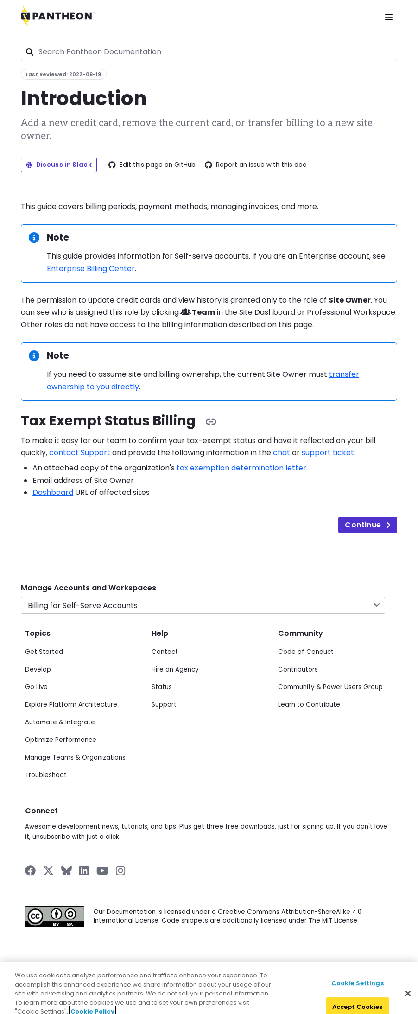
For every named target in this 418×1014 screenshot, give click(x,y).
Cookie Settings (357, 998)
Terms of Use (295, 964)
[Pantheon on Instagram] (121, 870)
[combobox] (209, 52)
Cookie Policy (249, 964)
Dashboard (52, 492)
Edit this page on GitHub (152, 165)
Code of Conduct (306, 651)
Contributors (298, 669)
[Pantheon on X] (48, 870)
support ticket (328, 452)
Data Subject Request (192, 964)
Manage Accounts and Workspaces (88, 588)
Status (162, 687)
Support (164, 704)
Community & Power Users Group (330, 687)
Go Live (36, 687)
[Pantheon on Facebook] (30, 870)
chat (281, 452)
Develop (38, 669)
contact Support (79, 452)
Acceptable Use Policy (352, 964)
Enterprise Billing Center (91, 268)
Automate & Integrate (60, 722)
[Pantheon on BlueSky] (66, 870)
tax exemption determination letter (241, 468)
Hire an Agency (175, 669)
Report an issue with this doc (255, 165)
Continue (367, 525)
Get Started (44, 651)
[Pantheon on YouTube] (102, 870)
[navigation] (209, 593)
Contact (165, 651)
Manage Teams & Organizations (75, 757)
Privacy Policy (134, 964)
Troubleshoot (46, 775)
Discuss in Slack (59, 164)
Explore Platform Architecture (71, 704)
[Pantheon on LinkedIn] (84, 870)
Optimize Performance (60, 739)
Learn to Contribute (309, 704)
